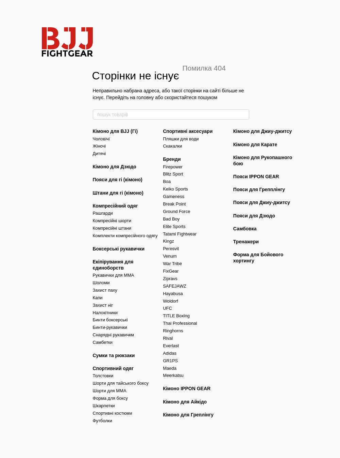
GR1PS (170, 360)
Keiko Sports (175, 189)
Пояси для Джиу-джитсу (261, 202)
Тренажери (246, 241)
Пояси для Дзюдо (254, 215)
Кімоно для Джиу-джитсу (262, 131)
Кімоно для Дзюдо (114, 166)
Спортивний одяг (113, 368)
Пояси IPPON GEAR (256, 176)
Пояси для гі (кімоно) (117, 179)
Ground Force (176, 211)
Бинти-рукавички (110, 327)
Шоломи (101, 282)
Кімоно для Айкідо (185, 401)
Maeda (169, 368)
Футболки (102, 420)
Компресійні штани (112, 228)
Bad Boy (171, 219)
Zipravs (170, 278)
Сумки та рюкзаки (114, 355)
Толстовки (103, 375)
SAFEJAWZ (174, 286)
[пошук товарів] (243, 114)
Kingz (168, 241)
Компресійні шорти (112, 220)
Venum (169, 256)
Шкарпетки (104, 405)
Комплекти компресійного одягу (125, 235)
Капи (98, 297)
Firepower (173, 166)
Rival (168, 338)
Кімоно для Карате (255, 144)
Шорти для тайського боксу (121, 383)
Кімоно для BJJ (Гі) (115, 131)
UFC (167, 308)
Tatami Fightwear (180, 233)
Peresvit (171, 248)
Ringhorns (173, 330)
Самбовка (245, 228)
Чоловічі (101, 138)
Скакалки (172, 146)
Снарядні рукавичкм (113, 334)
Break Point (174, 204)
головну (145, 97)
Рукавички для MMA (113, 275)
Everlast (171, 345)
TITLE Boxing (176, 315)
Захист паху (105, 290)
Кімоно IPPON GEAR (186, 388)
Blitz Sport (173, 174)
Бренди (172, 159)
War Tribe (172, 263)
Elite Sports (174, 226)
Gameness (173, 196)
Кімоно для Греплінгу (188, 414)
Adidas (169, 353)
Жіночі (99, 146)
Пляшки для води (181, 138)
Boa (167, 181)
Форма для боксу (110, 398)
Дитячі (99, 153)
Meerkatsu (173, 375)
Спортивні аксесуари (188, 131)
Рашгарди (103, 213)
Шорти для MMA (109, 390)
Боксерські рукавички (119, 248)
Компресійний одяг (115, 206)
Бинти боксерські (110, 319)
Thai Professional (180, 323)
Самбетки (103, 342)
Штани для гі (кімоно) (118, 193)
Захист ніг (103, 305)
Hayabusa (173, 293)
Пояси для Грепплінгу (259, 189)
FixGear (170, 271)
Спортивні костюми (112, 413)
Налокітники (105, 312)
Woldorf (170, 301)
